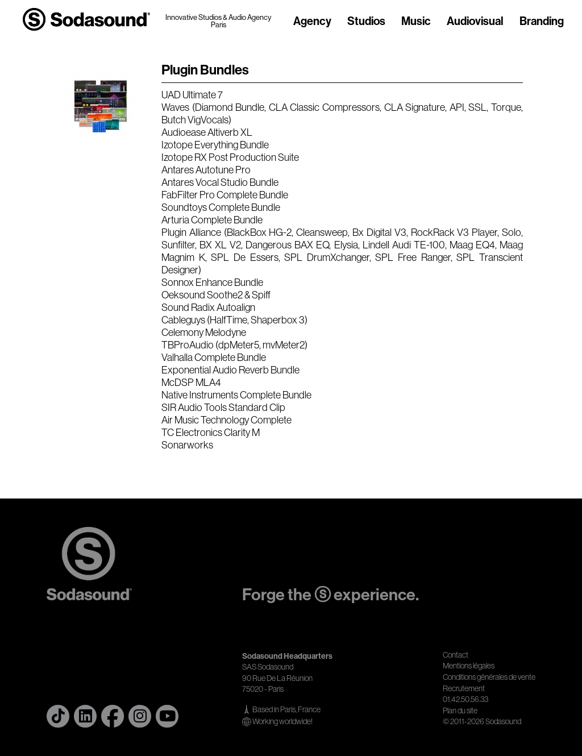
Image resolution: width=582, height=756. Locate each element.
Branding (541, 21)
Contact (455, 654)
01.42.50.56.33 (465, 699)
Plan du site (460, 710)
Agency (312, 21)
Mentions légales (468, 665)
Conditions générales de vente (489, 677)
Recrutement (464, 688)
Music (416, 21)
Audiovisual (475, 21)
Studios (366, 21)
